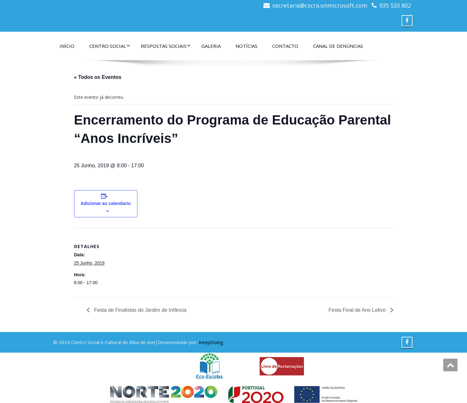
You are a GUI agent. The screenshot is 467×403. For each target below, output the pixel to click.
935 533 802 (395, 5)
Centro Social (109, 46)
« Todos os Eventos (98, 77)
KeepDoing (211, 342)
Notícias (246, 46)
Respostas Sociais (166, 46)
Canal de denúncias (338, 46)
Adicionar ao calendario (105, 203)
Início (67, 46)
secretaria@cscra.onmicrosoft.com (319, 5)
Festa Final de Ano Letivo (358, 310)
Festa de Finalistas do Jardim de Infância (139, 310)
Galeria (211, 46)
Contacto (285, 46)
